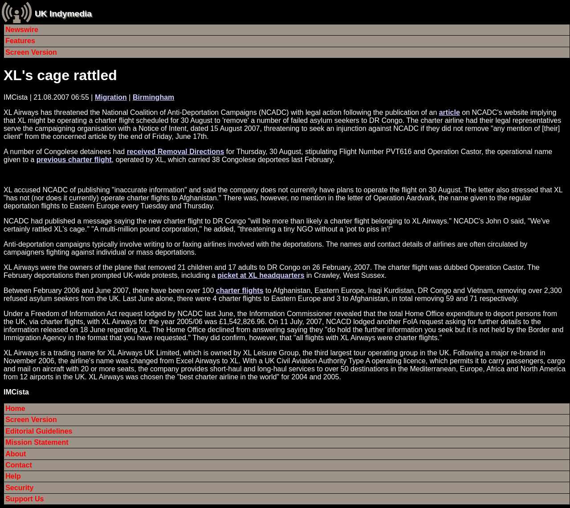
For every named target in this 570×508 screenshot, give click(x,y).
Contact (18, 465)
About (15, 454)
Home (15, 408)
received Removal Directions (175, 151)
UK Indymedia (63, 13)
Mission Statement (36, 442)
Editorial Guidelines (38, 431)
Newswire (21, 29)
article (449, 112)
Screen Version (31, 52)
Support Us (24, 499)
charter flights (240, 290)
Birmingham (153, 97)
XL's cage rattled (60, 75)
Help (13, 476)
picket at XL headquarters (260, 275)
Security (19, 488)
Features (20, 41)
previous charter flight (74, 159)
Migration (111, 97)
